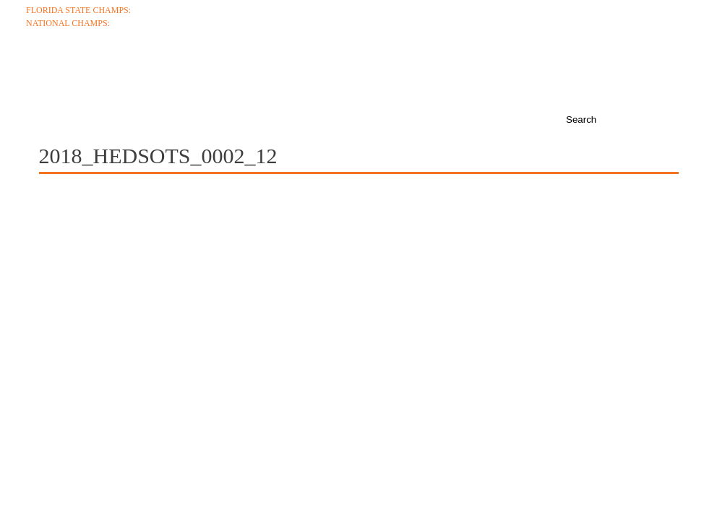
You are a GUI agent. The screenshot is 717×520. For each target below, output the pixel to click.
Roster (306, 73)
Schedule (220, 73)
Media (488, 73)
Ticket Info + (661, 10)
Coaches (128, 73)
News (555, 73)
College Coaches (650, 23)
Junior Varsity (656, 36)
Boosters (634, 73)
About (47, 73)
